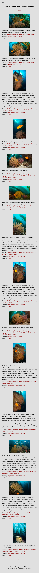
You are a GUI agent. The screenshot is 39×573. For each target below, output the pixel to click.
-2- (20, 10)
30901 (9, 258)
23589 (9, 435)
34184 (9, 38)
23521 (9, 306)
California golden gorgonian (15, 34)
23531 (9, 338)
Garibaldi (26, 252)
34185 (9, 66)
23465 (9, 149)
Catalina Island (11, 36)
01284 (9, 555)
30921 (9, 518)
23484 (9, 181)
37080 (9, 209)
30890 (9, 477)
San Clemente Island (13, 112)
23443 (9, 114)
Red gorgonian (27, 174)
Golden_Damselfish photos (22, 563)
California (19, 36)
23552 (9, 387)
